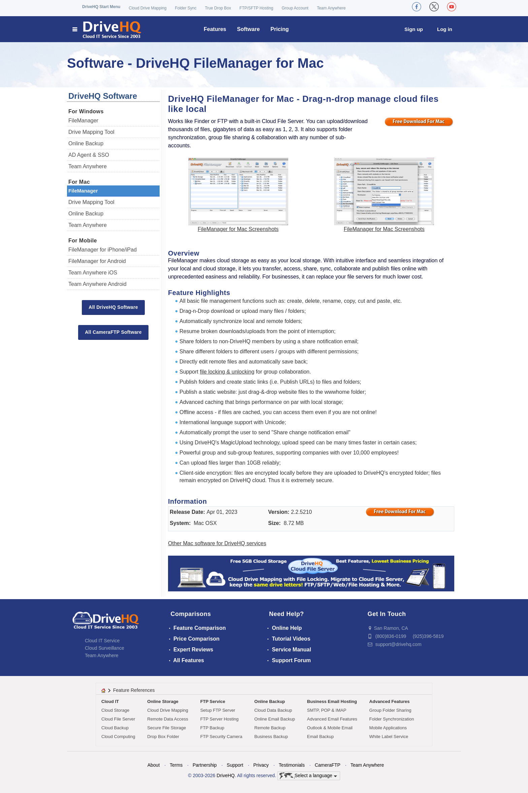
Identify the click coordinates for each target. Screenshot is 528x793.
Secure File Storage (166, 727)
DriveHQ (226, 775)
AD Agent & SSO (88, 155)
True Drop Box (218, 8)
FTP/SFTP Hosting (256, 8)
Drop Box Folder (163, 736)
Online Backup (85, 143)
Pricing (279, 29)
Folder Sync (185, 8)
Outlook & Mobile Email (330, 727)
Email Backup (320, 736)
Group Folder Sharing (390, 710)
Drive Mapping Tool (91, 132)
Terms (176, 765)
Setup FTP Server (217, 710)
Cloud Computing (118, 736)
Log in (444, 29)
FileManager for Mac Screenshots (238, 229)
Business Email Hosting (332, 701)
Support (235, 765)
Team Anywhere (331, 8)
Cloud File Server (118, 719)
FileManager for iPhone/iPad (102, 250)
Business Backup (271, 736)
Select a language (308, 775)
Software (248, 29)
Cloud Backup (115, 727)
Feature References (134, 690)
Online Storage (162, 701)
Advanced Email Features (332, 719)
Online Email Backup (274, 719)
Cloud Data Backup (273, 710)
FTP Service (212, 701)
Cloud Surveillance (104, 648)
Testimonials (292, 765)
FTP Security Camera (221, 736)
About (153, 765)
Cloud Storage (115, 710)
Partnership (205, 765)
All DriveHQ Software (113, 307)
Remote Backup (270, 727)
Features (215, 29)
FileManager (83, 120)
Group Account (295, 8)
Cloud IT (110, 701)
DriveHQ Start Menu (101, 6)
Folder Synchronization (391, 719)
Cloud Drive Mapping (147, 8)
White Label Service (388, 736)
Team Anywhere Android (97, 284)
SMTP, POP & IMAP (326, 710)
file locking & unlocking (227, 372)
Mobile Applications (388, 727)
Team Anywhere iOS (92, 272)
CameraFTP (327, 765)
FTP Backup (212, 727)
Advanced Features (389, 701)
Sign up (413, 29)
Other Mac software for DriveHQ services (217, 543)
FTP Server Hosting (219, 719)
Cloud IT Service (102, 640)
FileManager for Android (97, 261)
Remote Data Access (167, 719)
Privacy (261, 765)
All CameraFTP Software (113, 332)
